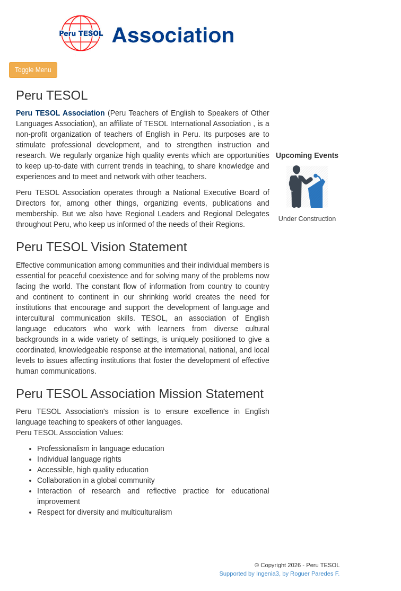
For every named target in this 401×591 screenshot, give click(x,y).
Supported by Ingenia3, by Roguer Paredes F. (279, 573)
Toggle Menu (33, 70)
